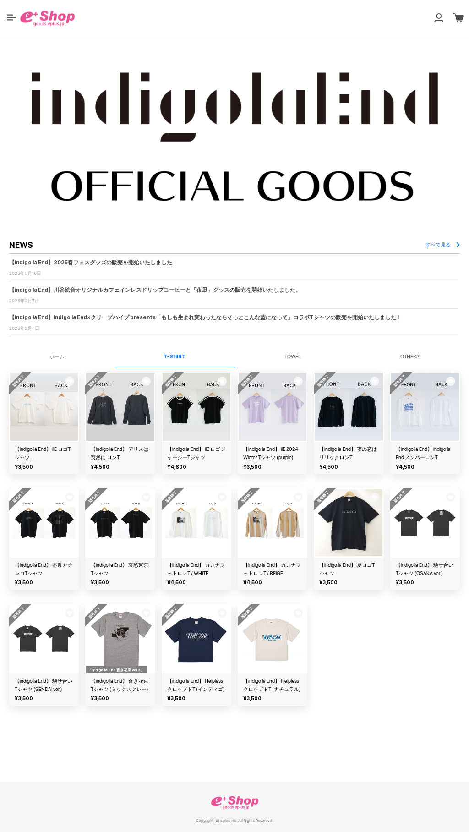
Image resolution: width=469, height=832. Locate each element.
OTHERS (410, 357)
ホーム (57, 357)
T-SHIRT (174, 357)
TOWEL (292, 357)
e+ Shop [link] (234, 802)
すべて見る (442, 245)
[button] (11, 17)
